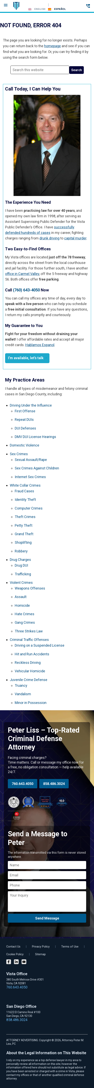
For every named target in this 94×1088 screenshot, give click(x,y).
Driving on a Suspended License (39, 645)
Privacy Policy (41, 946)
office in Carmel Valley (22, 274)
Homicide (22, 605)
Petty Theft (23, 525)
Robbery (21, 551)
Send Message (47, 918)
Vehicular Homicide (30, 671)
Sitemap (40, 954)
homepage (52, 46)
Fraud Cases (24, 491)
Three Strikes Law (29, 631)
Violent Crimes (21, 582)
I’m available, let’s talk (26, 358)
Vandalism (23, 694)
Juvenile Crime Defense (28, 680)
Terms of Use (69, 946)
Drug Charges (20, 560)
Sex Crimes (19, 454)
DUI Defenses (25, 428)
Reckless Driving (28, 662)
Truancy (21, 685)
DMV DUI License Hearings (35, 437)
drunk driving (49, 238)
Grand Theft (24, 534)
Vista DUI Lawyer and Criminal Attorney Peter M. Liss (16, 6)
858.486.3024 (54, 784)
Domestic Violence (24, 445)
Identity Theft (25, 499)
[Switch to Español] (57, 9)
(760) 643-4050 (26, 290)
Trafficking (23, 574)
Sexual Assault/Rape (31, 460)
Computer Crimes (29, 508)
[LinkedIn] (16, 962)
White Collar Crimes (25, 485)
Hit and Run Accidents (32, 654)
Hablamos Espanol (39, 345)
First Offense (25, 411)
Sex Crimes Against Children (37, 468)
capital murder (75, 238)
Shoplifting (23, 542)
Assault (20, 597)
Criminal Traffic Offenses (29, 640)
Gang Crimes (25, 622)
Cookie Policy (15, 954)
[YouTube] (24, 962)
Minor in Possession (31, 703)
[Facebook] (8, 962)
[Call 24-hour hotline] (88, 6)
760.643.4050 (22, 784)
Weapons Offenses (30, 588)
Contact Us (13, 946)
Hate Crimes (24, 614)
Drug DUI (21, 565)
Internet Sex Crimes (30, 477)
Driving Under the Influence (31, 405)
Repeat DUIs (24, 419)
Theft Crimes (25, 517)
